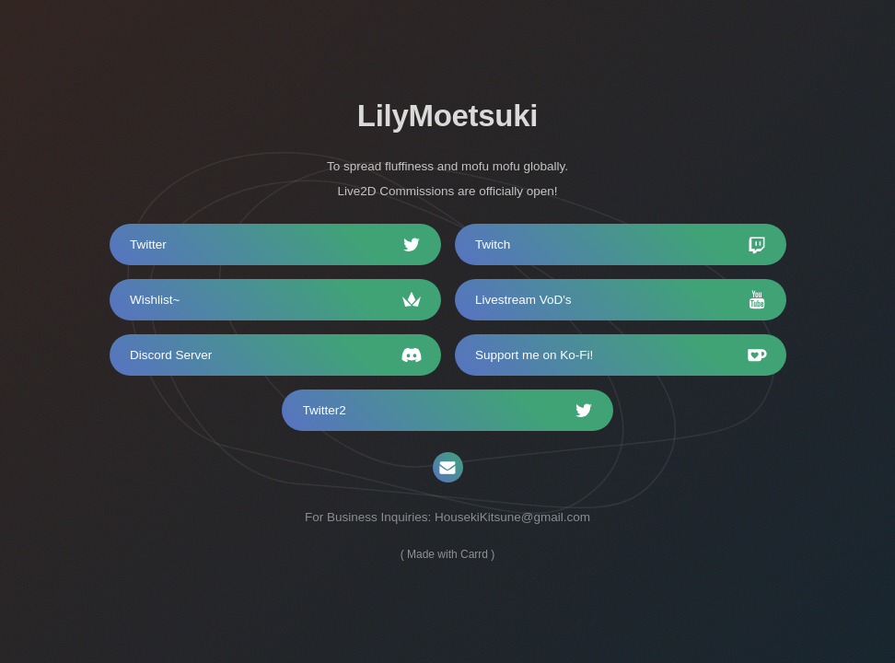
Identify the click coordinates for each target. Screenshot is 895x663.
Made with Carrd (447, 553)
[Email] (447, 467)
